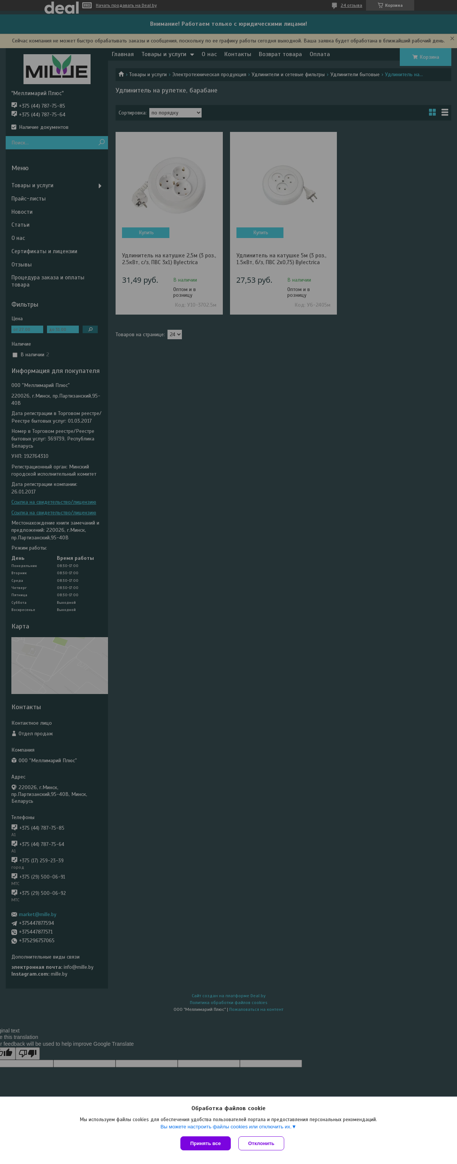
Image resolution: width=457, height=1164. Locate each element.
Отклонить (261, 1143)
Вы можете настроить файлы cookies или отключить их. (225, 1127)
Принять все (205, 1143)
